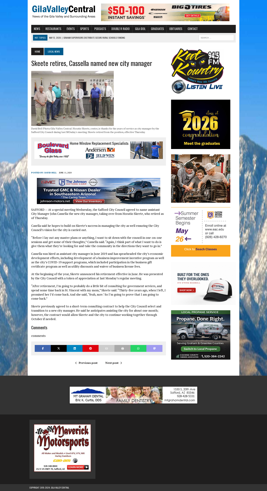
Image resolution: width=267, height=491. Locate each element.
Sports (82, 29)
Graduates (155, 29)
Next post (113, 363)
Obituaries (174, 29)
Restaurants (51, 29)
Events (69, 29)
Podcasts (98, 29)
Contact (191, 29)
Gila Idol (138, 29)
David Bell (49, 172)
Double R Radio (119, 29)
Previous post (86, 363)
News (35, 29)
